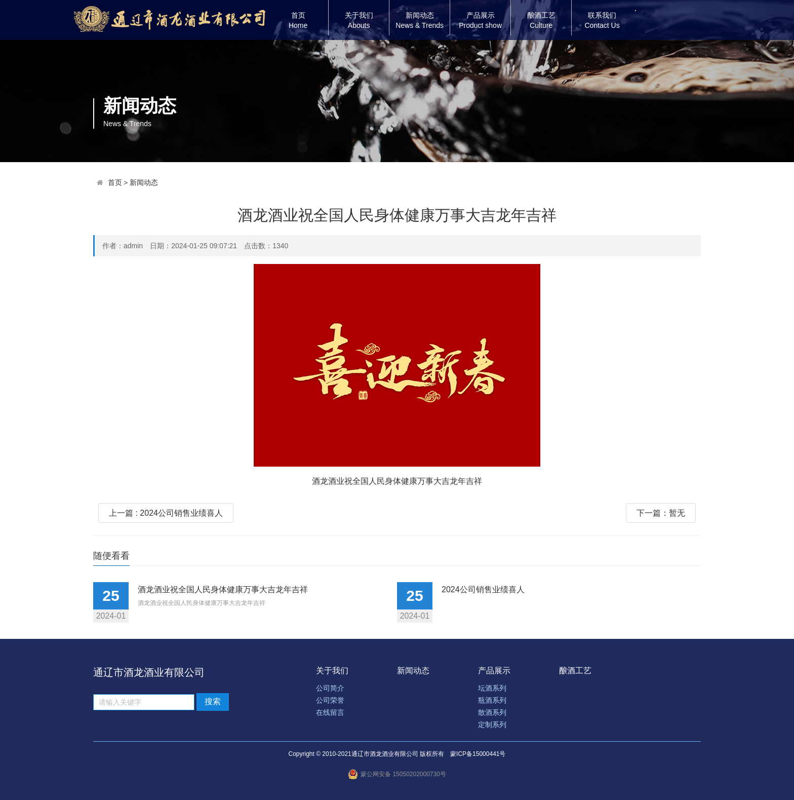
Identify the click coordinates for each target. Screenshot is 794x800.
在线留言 (330, 712)
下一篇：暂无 (661, 513)
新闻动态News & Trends (419, 20)
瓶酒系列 (492, 700)
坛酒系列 (492, 688)
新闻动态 (144, 182)
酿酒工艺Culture (541, 20)
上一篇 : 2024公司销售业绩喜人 (166, 513)
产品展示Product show (480, 20)
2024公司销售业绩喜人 (483, 589)
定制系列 (492, 725)
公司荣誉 (330, 700)
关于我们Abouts (359, 20)
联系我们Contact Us (601, 20)
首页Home (298, 20)
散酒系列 (492, 712)
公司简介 (330, 688)
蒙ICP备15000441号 (477, 753)
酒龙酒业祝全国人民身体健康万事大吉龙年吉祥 (223, 589)
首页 (115, 182)
